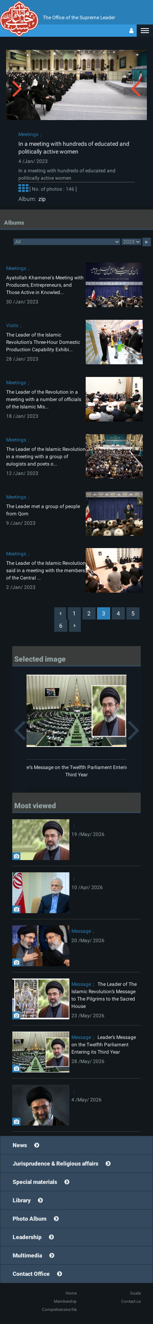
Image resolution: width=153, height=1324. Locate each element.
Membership (65, 1301)
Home (71, 1293)
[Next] (75, 626)
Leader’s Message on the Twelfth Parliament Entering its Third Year (103, 1044)
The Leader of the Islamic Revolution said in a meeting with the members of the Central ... (46, 570)
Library (22, 1200)
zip (41, 199)
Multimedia (27, 1255)
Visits (12, 325)
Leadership (27, 1237)
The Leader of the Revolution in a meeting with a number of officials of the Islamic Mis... (43, 399)
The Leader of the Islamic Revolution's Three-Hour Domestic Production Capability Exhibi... (43, 342)
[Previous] (60, 613)
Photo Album (30, 1218)
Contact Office (31, 1274)
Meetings (28, 134)
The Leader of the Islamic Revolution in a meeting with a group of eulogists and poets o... (46, 456)
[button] (145, 31)
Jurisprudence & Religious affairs (55, 1163)
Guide (135, 1293)
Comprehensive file (59, 1309)
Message (81, 931)
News (20, 1145)
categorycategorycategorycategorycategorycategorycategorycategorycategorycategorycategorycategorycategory (66, 241)
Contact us (131, 1301)
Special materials (35, 1182)
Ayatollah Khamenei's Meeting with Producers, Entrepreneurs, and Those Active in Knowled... (45, 285)
